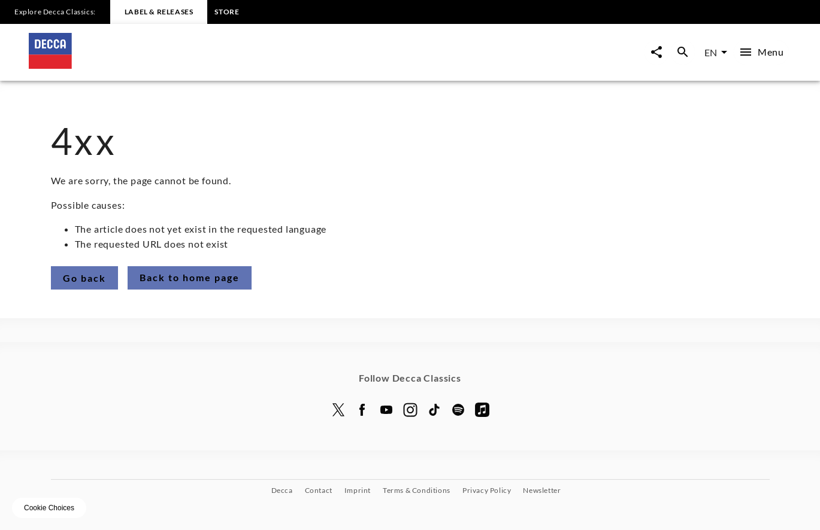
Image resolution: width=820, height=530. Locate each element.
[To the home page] (219, 65)
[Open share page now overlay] (656, 52)
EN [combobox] (710, 52)
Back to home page (190, 277)
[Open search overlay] (683, 52)
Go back (84, 278)
